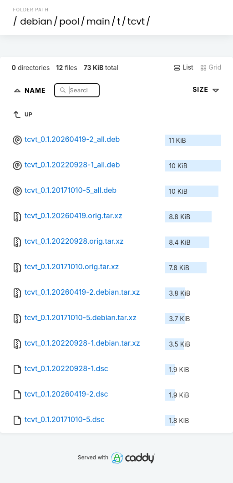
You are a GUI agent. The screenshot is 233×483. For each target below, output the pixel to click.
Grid (211, 67)
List (183, 67)
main (98, 21)
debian (36, 21)
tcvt (136, 21)
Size (206, 89)
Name (36, 90)
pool (69, 21)
